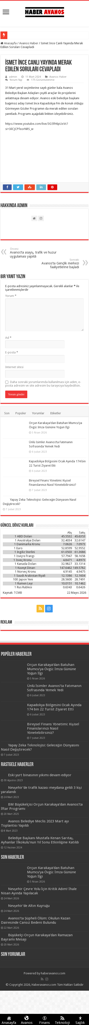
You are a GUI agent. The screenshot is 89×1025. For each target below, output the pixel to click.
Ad (8, 337)
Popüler (20, 413)
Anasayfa (8, 43)
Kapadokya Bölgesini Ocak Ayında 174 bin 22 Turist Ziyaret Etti (54, 707)
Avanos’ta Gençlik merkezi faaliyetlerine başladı (54, 263)
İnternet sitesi (14, 367)
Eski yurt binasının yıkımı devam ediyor (39, 775)
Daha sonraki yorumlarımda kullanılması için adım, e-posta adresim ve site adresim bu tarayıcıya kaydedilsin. (43, 383)
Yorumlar (38, 413)
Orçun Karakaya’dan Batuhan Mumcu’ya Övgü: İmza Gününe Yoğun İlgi (51, 669)
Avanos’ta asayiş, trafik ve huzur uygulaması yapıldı (34, 252)
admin (13, 76)
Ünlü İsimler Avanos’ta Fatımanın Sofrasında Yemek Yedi (54, 688)
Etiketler (55, 413)
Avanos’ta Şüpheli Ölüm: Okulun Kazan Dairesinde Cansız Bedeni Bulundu (35, 920)
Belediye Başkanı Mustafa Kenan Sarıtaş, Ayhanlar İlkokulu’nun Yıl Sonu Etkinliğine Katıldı (40, 840)
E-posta (11, 352)
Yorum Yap (16, 79)
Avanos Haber (28, 43)
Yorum (10, 296)
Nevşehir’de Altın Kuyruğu (29, 906)
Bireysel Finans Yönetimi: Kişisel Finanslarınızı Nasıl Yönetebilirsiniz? (53, 728)
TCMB (18, 592)
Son (6, 413)
